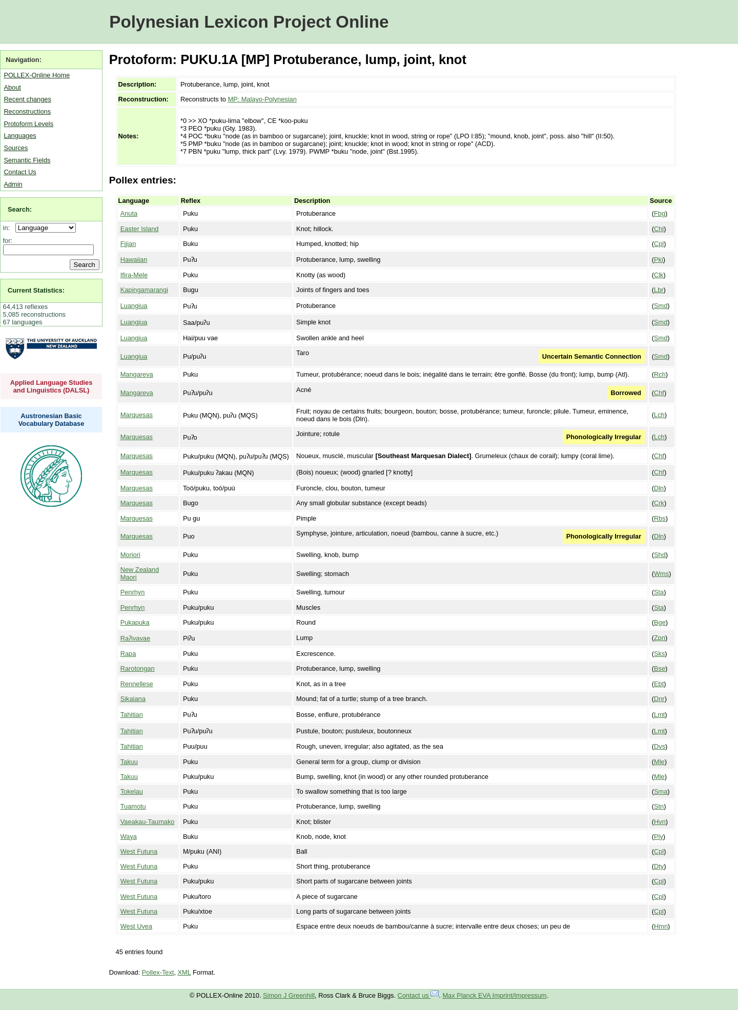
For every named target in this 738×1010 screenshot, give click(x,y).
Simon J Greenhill (289, 995)
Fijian (128, 244)
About (12, 87)
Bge (660, 622)
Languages (20, 135)
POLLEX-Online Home (37, 75)
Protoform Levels (28, 124)
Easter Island (139, 229)
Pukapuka (135, 622)
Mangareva (136, 374)
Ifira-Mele (134, 275)
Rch (660, 374)
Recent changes (27, 99)
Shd (660, 555)
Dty (659, 866)
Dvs (659, 746)
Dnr (659, 699)
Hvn (660, 822)
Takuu (129, 762)
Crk (659, 503)
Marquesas (136, 415)
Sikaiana (133, 699)
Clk (658, 275)
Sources (16, 148)
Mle (659, 762)
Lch (659, 415)
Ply (658, 836)
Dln (659, 488)
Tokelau (131, 791)
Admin (13, 184)
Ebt (659, 684)
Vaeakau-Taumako (147, 822)
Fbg (659, 213)
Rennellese (136, 684)
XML (184, 972)
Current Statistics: (36, 290)
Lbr (659, 290)
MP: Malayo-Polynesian (262, 99)
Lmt (659, 714)
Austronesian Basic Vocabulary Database (51, 419)
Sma (660, 791)
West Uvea (136, 926)
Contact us (418, 995)
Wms (661, 574)
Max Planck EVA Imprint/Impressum (494, 995)
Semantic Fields (27, 160)
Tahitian (131, 714)
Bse (659, 668)
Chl (659, 229)
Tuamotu (133, 806)
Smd (660, 306)
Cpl (659, 244)
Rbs (660, 518)
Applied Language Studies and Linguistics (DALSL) (51, 386)
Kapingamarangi (144, 290)
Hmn (661, 926)
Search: (20, 209)
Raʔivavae (135, 638)
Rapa (128, 653)
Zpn (659, 638)
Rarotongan (137, 668)
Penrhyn (132, 592)
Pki (658, 259)
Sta (659, 592)
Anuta (128, 213)
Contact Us (20, 172)
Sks (659, 653)
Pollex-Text (158, 972)
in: (8, 228)
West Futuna (138, 851)
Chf (659, 393)
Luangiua (134, 306)
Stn (659, 806)
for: (8, 240)
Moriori (130, 555)
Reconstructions (27, 111)
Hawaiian (134, 259)
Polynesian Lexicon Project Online (248, 21)
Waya (128, 836)
